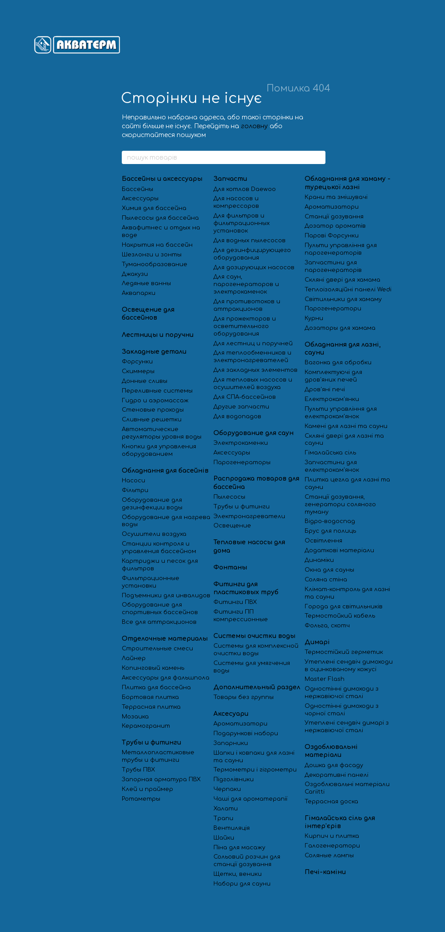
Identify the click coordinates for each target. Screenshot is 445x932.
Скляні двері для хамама (342, 280)
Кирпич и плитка (332, 836)
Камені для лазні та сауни (346, 426)
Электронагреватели (249, 516)
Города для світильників (344, 607)
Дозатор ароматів (335, 226)
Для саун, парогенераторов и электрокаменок (246, 284)
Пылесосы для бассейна (160, 218)
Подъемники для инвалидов (166, 595)
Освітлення (323, 541)
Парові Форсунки (332, 236)
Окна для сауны (329, 570)
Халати (225, 809)
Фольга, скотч (327, 626)
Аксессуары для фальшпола (165, 678)
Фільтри (135, 490)
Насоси (133, 480)
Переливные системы (157, 391)
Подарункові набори (245, 733)
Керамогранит (146, 726)
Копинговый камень (153, 668)
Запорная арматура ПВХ (161, 779)
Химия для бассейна (154, 208)
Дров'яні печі (325, 389)
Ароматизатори (240, 724)
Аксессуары (140, 198)
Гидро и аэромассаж (155, 400)
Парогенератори (333, 309)
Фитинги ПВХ (235, 602)
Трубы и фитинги (151, 742)
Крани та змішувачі (336, 197)
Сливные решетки (152, 419)
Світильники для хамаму (343, 299)
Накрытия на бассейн (157, 245)
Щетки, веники (237, 874)
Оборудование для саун (253, 433)
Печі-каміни (325, 872)
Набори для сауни (242, 884)
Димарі (317, 642)
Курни (314, 318)
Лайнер (134, 658)
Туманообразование (154, 264)
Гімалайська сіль (330, 453)
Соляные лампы (329, 855)
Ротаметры (141, 799)
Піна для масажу (239, 847)
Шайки (223, 838)
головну (254, 126)
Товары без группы (243, 697)
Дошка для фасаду (334, 765)
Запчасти (230, 179)
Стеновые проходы (153, 410)
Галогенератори (332, 846)
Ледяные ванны (146, 283)
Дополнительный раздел (256, 687)
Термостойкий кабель (340, 616)
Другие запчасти (241, 407)
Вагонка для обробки (338, 362)
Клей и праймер (147, 789)
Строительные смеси (157, 649)
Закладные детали (154, 351)
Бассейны (137, 189)
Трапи (223, 818)
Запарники (230, 743)
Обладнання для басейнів (165, 470)
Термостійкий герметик (344, 652)
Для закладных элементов (255, 370)
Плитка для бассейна (156, 687)
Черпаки (227, 789)
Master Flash (324, 679)
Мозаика (135, 717)
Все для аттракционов (159, 622)
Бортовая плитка (150, 697)
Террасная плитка (151, 707)
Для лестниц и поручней (253, 343)
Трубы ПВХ (138, 770)
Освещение (232, 526)
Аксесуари (230, 713)
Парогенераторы (242, 462)
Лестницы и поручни (157, 335)
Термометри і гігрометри (255, 770)
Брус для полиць (330, 531)
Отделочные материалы (165, 638)
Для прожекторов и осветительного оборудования (244, 326)
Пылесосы (229, 497)
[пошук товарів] (318, 157)
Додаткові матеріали (339, 550)
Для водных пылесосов (249, 240)
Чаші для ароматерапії (250, 799)
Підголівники (233, 779)
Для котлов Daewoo (244, 189)
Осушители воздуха (154, 534)
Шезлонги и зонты (152, 255)
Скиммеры (138, 371)
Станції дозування (334, 217)
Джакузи (135, 274)
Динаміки (319, 560)
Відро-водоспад (330, 521)
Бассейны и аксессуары (162, 179)
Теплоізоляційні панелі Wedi (348, 289)
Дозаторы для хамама (340, 328)
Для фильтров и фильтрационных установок (241, 223)
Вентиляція (231, 828)
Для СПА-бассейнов (244, 397)
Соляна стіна (326, 580)
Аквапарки (138, 293)
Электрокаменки (240, 443)
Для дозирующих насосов (253, 267)
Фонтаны (230, 567)
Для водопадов (237, 416)
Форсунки (137, 362)
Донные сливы (144, 381)
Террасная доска (331, 801)
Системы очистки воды (254, 636)
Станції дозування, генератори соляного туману (340, 504)
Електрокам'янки (332, 399)
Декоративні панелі (336, 775)
